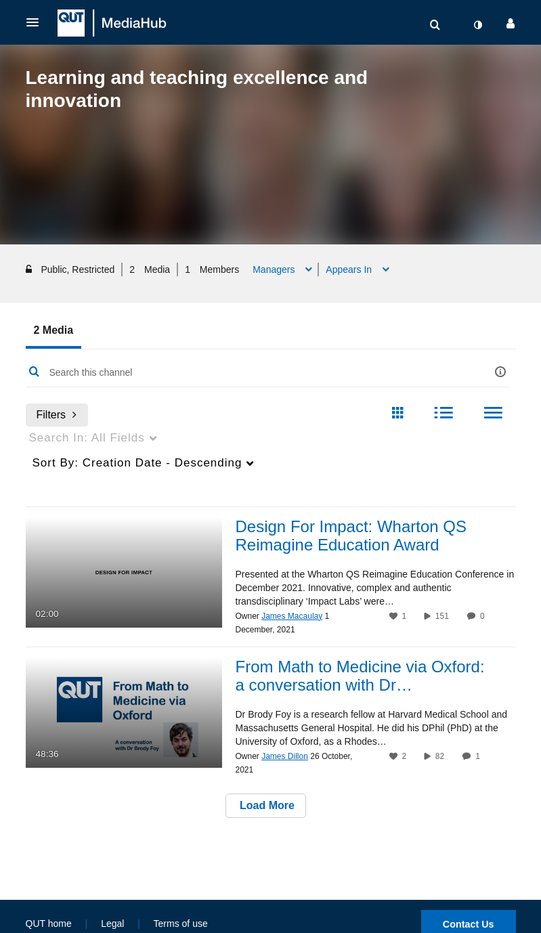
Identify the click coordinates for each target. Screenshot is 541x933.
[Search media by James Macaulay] (291, 617)
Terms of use (181, 923)
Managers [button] (275, 269)
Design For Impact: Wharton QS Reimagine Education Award (351, 537)
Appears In (350, 269)
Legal (112, 923)
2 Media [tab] (54, 330)
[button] (36, 22)
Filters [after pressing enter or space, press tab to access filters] (57, 414)
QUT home (49, 923)
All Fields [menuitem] (87, 437)
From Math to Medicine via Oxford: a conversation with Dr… (360, 677)
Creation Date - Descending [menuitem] (137, 462)
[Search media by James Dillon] (284, 757)
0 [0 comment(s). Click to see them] (484, 617)
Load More (266, 806)
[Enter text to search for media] (250, 372)
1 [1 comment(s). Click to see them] (479, 757)
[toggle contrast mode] (478, 25)
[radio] (397, 414)
